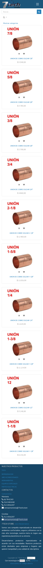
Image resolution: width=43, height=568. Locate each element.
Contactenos (7, 494)
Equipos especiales (9, 484)
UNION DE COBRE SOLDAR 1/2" (21, 408)
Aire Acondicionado (10, 477)
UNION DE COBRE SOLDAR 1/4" (21, 320)
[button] (5, 17)
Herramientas (7, 480)
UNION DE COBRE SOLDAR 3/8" (21, 146)
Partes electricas (9, 487)
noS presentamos (22, 524)
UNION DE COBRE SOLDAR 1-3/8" (21, 364)
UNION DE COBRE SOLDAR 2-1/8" (21, 233)
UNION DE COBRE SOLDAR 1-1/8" (21, 451)
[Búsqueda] (39, 12)
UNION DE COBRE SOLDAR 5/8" (21, 102)
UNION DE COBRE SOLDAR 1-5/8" (21, 277)
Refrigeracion (7, 474)
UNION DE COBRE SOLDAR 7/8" (21, 58)
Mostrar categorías (10, 23)
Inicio (4, 470)
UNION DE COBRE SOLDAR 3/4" (21, 189)
